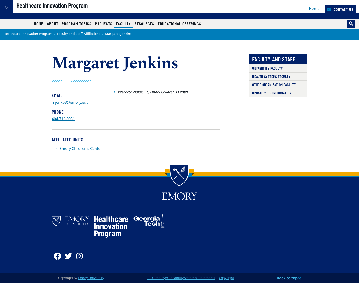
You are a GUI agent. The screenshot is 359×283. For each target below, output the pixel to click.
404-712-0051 (63, 119)
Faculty (124, 23)
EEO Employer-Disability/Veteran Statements (181, 278)
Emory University (91, 278)
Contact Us (340, 9)
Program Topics (76, 23)
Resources (144, 23)
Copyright (226, 278)
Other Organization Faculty (274, 84)
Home (314, 8)
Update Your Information (271, 93)
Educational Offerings (179, 23)
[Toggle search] (351, 24)
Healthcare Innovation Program (68, 12)
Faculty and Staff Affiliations (78, 33)
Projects (104, 23)
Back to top (289, 277)
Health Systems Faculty (271, 76)
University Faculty (267, 68)
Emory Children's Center (81, 149)
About (52, 23)
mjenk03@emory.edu (70, 102)
